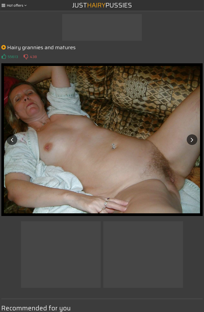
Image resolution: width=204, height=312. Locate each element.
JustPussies (102, 5)
